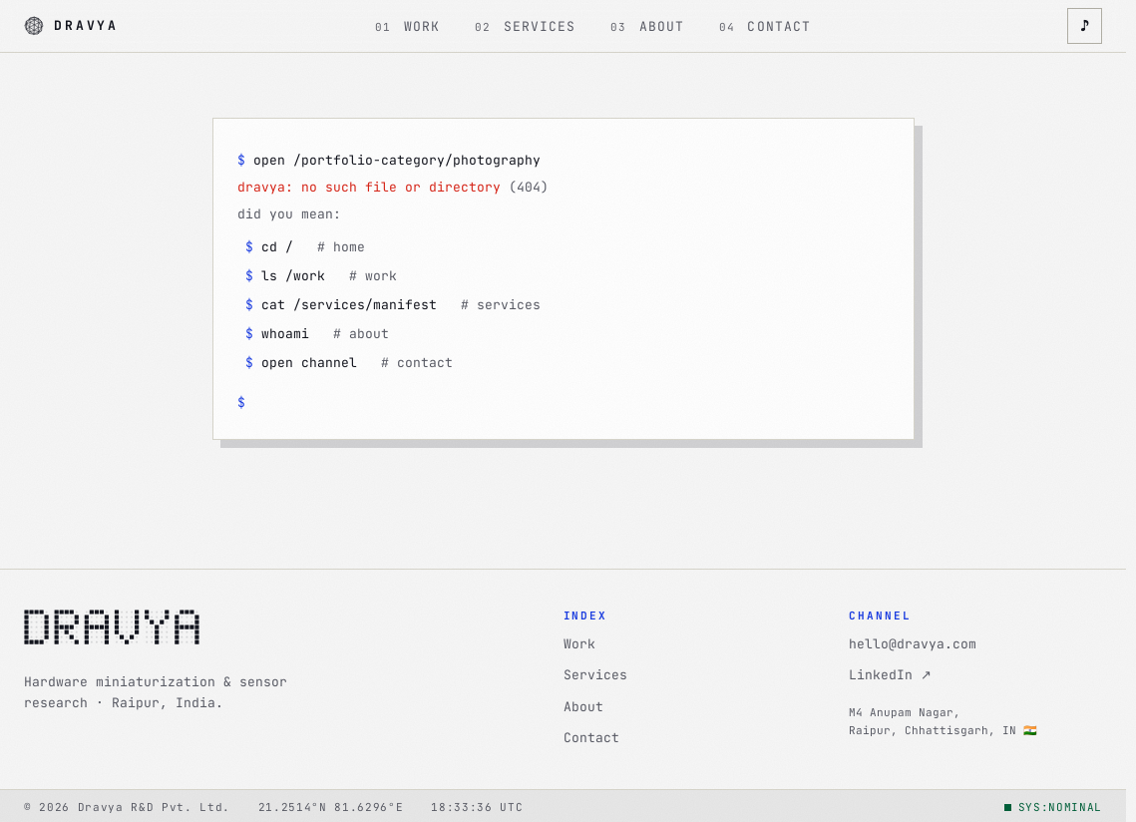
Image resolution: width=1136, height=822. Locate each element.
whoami (317, 333)
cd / (305, 246)
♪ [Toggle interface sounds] (1084, 25)
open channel (349, 362)
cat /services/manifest (393, 304)
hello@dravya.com (912, 643)
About (583, 706)
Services (595, 674)
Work (579, 643)
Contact (591, 737)
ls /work (321, 275)
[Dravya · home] (71, 26)
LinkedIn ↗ (890, 674)
